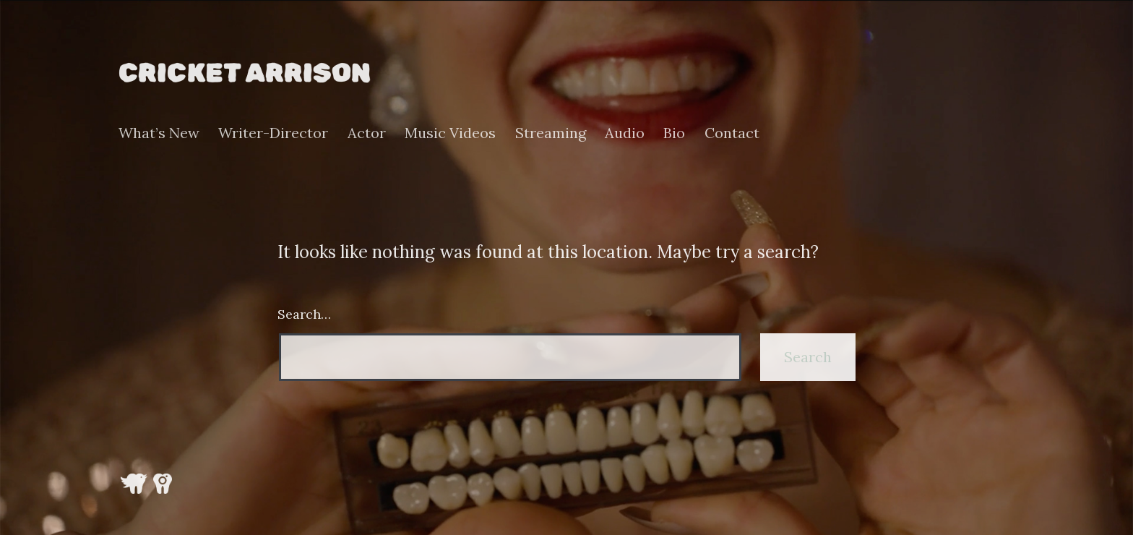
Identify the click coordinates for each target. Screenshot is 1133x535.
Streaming (550, 133)
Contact (732, 133)
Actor (367, 133)
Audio (625, 133)
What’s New (159, 133)
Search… (304, 314)
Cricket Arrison (245, 72)
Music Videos (450, 133)
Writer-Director (273, 133)
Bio (674, 133)
